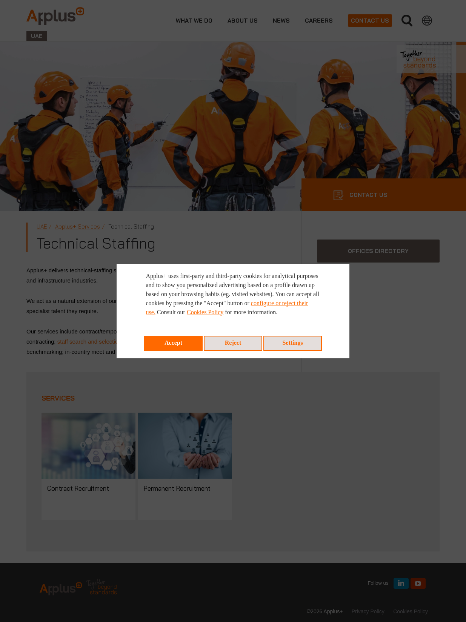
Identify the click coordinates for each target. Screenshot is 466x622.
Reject (233, 342)
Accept (173, 342)
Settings (292, 342)
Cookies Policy (205, 312)
